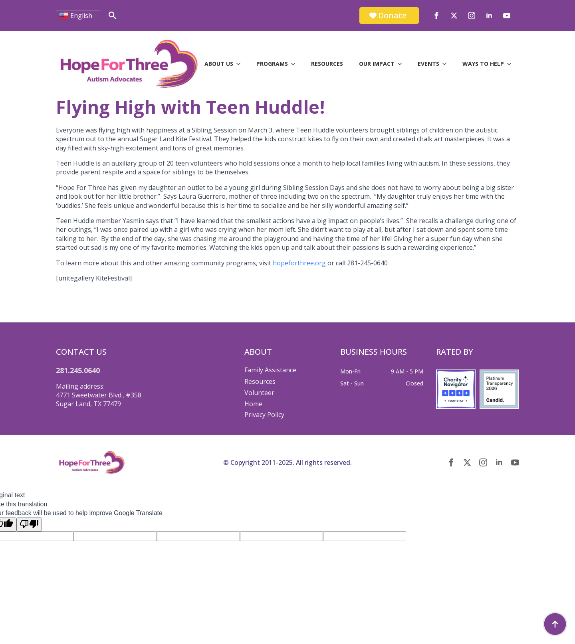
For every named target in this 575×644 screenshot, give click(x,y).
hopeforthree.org (299, 263)
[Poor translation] (29, 524)
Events (428, 63)
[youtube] (506, 15)
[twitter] (454, 15)
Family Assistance (270, 369)
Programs (272, 63)
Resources (327, 63)
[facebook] (436, 15)
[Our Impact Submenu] (402, 64)
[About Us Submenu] (240, 64)
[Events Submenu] (446, 64)
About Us (218, 63)
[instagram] (471, 15)
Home (253, 403)
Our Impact (377, 63)
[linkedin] (489, 15)
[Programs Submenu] (295, 64)
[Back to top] (555, 624)
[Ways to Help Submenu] (511, 64)
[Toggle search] (112, 15)
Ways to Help (483, 63)
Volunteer (259, 392)
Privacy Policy (264, 414)
